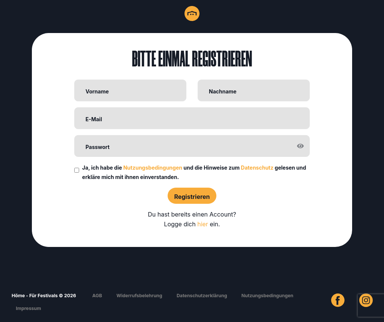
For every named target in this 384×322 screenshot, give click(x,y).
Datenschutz (257, 167)
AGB (97, 295)
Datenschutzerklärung (202, 295)
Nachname (223, 91)
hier (202, 224)
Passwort (98, 147)
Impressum (28, 308)
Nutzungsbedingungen (152, 167)
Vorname (97, 91)
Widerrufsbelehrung (139, 295)
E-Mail (94, 119)
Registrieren (192, 196)
